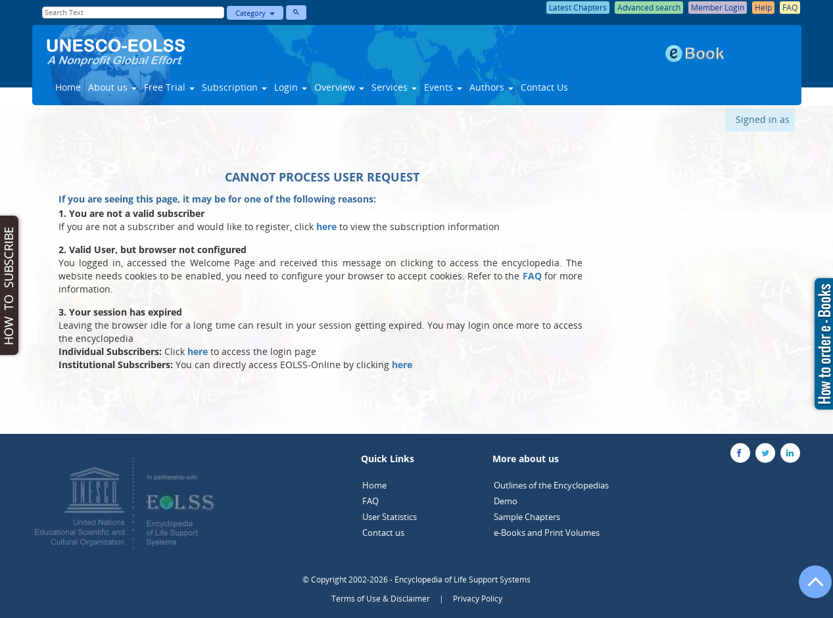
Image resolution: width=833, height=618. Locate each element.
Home (68, 87)
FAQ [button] (789, 7)
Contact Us (544, 87)
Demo (505, 501)
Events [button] (443, 87)
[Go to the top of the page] (809, 588)
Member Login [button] (717, 7)
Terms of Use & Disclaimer (380, 598)
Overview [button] (339, 87)
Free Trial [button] (169, 87)
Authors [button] (491, 87)
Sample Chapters (527, 517)
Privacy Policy (477, 598)
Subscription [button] (234, 87)
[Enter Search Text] (133, 12)
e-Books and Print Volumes (547, 532)
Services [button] (394, 87)
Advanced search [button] (648, 7)
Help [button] (763, 7)
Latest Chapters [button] (578, 7)
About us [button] (112, 87)
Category (255, 13)
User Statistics (389, 517)
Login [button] (290, 87)
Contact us (383, 532)
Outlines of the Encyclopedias (551, 485)
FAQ (370, 501)
